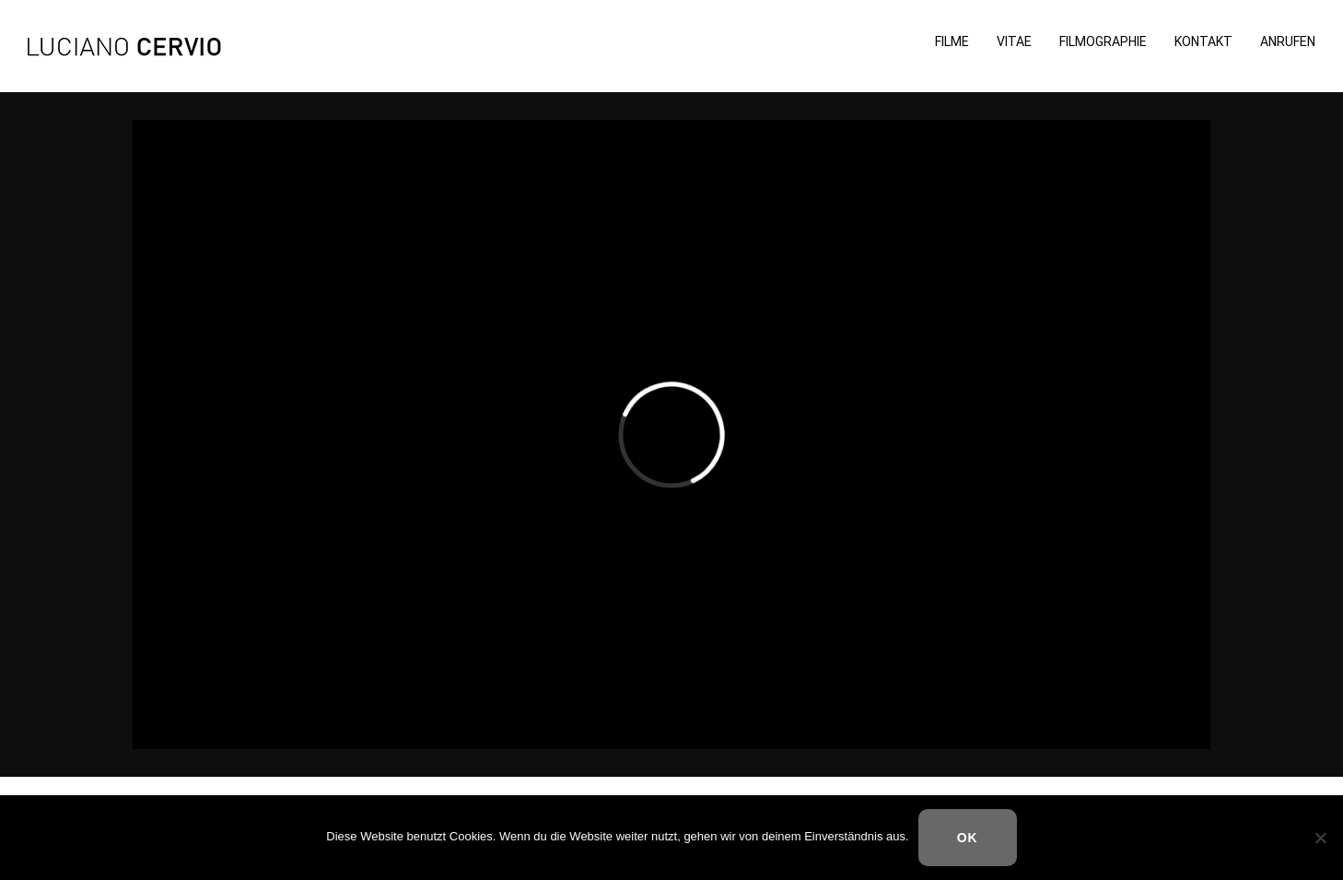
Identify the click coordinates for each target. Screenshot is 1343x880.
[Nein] (1320, 837)
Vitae (1014, 42)
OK (967, 837)
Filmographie (1103, 42)
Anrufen (1287, 42)
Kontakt (1203, 42)
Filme (952, 42)
